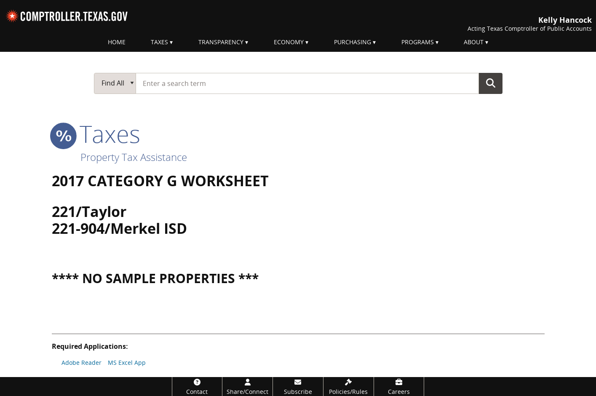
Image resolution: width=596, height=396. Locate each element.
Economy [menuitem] (289, 42)
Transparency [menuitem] (220, 42)
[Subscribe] (298, 386)
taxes (96, 134)
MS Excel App (127, 363)
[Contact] (197, 386)
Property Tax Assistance (133, 157)
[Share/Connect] (247, 386)
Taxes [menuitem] (159, 42)
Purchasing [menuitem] (352, 42)
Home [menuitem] (117, 42)
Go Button (490, 83)
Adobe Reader (81, 363)
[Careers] (399, 386)
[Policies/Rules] (348, 386)
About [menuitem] (474, 42)
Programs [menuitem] (417, 42)
